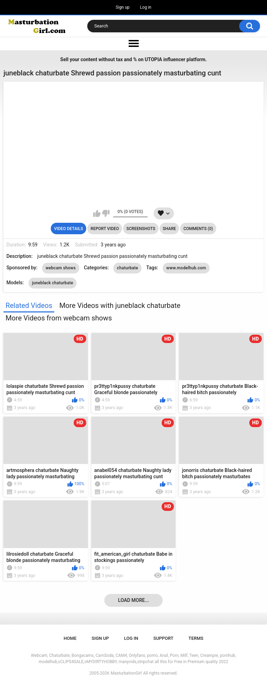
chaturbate (127, 268)
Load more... (133, 600)
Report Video (105, 228)
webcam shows (61, 268)
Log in (146, 7)
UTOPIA (153, 59)
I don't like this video (106, 213)
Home (70, 638)
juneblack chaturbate (52, 282)
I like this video (96, 213)
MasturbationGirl (126, 673)
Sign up (123, 7)
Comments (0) (198, 228)
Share (169, 228)
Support (163, 638)
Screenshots (141, 228)
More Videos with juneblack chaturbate (119, 305)
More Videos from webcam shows (59, 318)
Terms (195, 638)
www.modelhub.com (186, 268)
